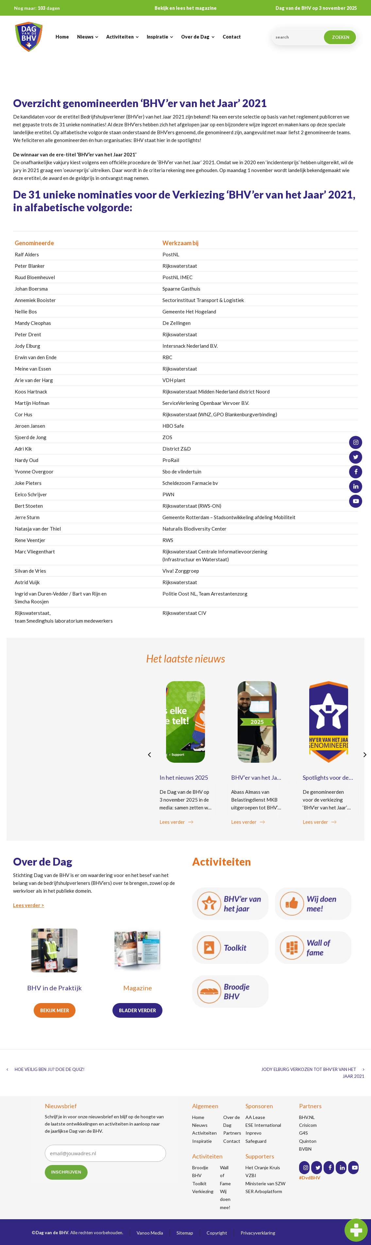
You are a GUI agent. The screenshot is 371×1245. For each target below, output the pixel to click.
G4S (303, 1133)
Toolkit (199, 1183)
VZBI (250, 1175)
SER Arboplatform (263, 1191)
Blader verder (137, 1010)
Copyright (217, 1233)
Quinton (307, 1141)
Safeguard (255, 1141)
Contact (231, 1141)
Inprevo (253, 1133)
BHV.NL (307, 1117)
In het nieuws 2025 (184, 777)
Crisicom (308, 1125)
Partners (232, 1133)
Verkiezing (202, 1191)
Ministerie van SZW (265, 1183)
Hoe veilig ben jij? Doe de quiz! (50, 1069)
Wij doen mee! (225, 1199)
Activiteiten (204, 1133)
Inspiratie (202, 1141)
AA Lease (255, 1117)
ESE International (263, 1125)
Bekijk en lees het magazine (186, 8)
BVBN (305, 1149)
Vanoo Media (150, 1233)
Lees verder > (28, 905)
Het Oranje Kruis (262, 1167)
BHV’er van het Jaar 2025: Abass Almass (256, 781)
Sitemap (185, 1233)
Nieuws (200, 1125)
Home (198, 1117)
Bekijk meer (54, 1010)
